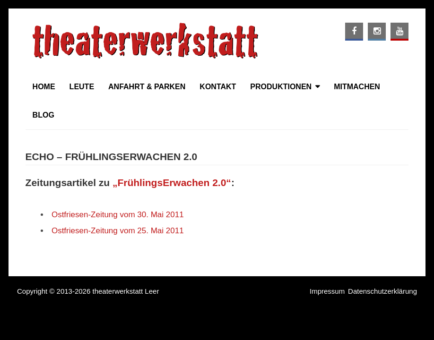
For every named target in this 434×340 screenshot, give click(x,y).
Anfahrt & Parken (146, 87)
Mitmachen (357, 87)
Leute (81, 87)
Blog (43, 115)
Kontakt (218, 87)
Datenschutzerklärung (382, 291)
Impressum (327, 291)
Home (44, 87)
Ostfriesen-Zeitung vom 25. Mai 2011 (118, 230)
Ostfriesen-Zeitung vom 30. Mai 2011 (118, 214)
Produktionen (281, 87)
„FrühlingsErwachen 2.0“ (172, 182)
